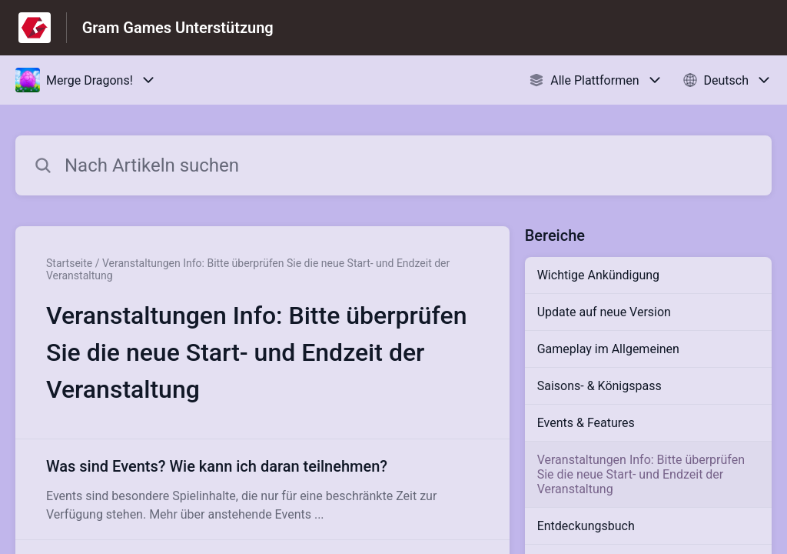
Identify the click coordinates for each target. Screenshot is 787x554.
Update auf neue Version (604, 312)
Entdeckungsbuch (586, 526)
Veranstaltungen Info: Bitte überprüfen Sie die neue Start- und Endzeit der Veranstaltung (641, 474)
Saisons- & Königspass (599, 386)
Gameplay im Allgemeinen (608, 349)
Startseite (69, 263)
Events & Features (586, 423)
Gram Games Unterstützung (178, 27)
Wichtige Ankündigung (598, 275)
